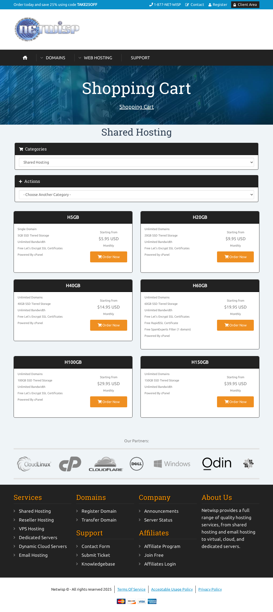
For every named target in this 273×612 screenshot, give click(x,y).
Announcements (161, 511)
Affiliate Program (162, 546)
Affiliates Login (160, 563)
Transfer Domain (99, 519)
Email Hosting (33, 555)
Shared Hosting (35, 511)
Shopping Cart (136, 107)
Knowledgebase (98, 563)
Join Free (154, 555)
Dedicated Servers (38, 537)
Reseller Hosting (36, 519)
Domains (55, 57)
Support (140, 57)
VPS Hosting (31, 528)
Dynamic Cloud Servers (43, 546)
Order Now (109, 257)
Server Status (158, 519)
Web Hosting (98, 57)
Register (220, 4)
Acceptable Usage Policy (172, 589)
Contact (197, 4)
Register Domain (99, 511)
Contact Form (96, 546)
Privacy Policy (210, 589)
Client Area (247, 4)
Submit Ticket (96, 555)
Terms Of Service (131, 589)
